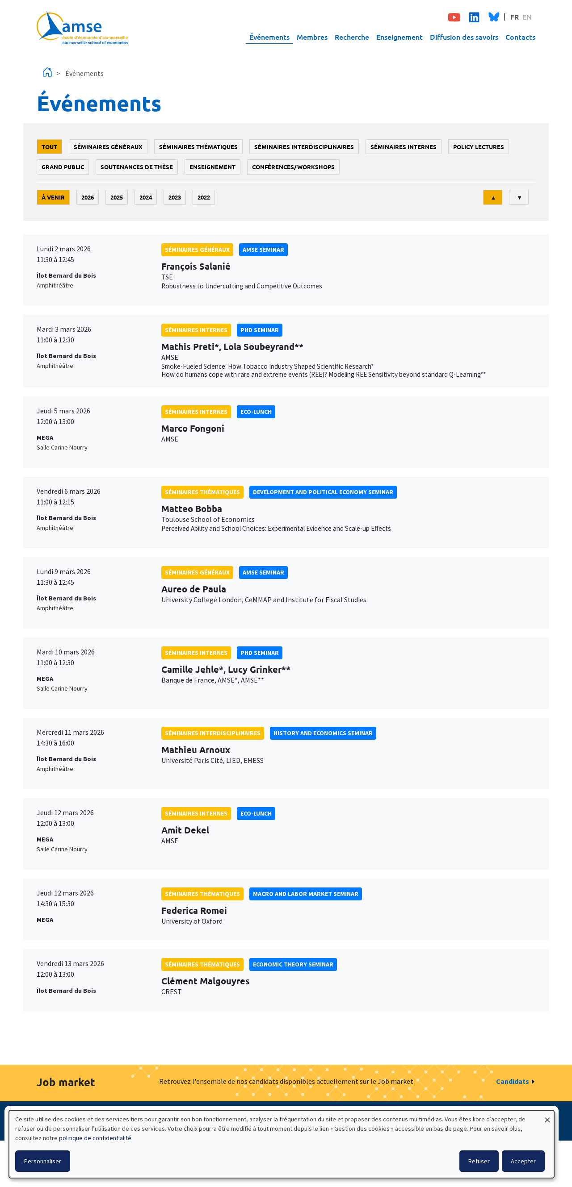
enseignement (212, 167)
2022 (204, 197)
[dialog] (281, 1144)
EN (527, 16)
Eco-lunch (256, 412)
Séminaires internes (403, 146)
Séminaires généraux (108, 146)
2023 (174, 197)
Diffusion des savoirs (464, 37)
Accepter (523, 1161)
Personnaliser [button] (42, 1161)
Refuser (479, 1161)
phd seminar (259, 330)
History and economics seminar (323, 733)
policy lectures (478, 146)
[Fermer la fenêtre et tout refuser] (547, 1115)
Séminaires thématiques (198, 146)
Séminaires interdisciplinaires (304, 146)
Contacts (520, 37)
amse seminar (263, 250)
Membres (312, 37)
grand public (63, 167)
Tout (49, 146)
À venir (53, 197)
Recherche (352, 37)
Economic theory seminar (293, 964)
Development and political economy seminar (323, 492)
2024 (145, 197)
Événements (269, 37)
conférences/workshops (293, 167)
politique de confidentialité (95, 1138)
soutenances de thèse (137, 167)
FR (514, 16)
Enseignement (399, 37)
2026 (87, 197)
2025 (116, 197)
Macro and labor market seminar (305, 894)
